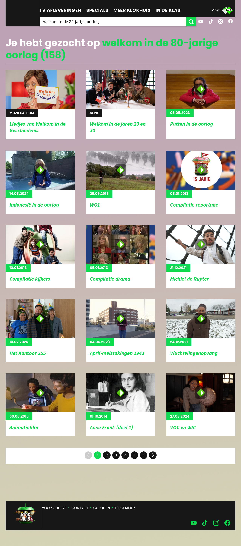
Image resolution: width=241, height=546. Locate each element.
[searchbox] (113, 21)
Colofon (101, 508)
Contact (80, 508)
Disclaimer (125, 508)
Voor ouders (54, 508)
